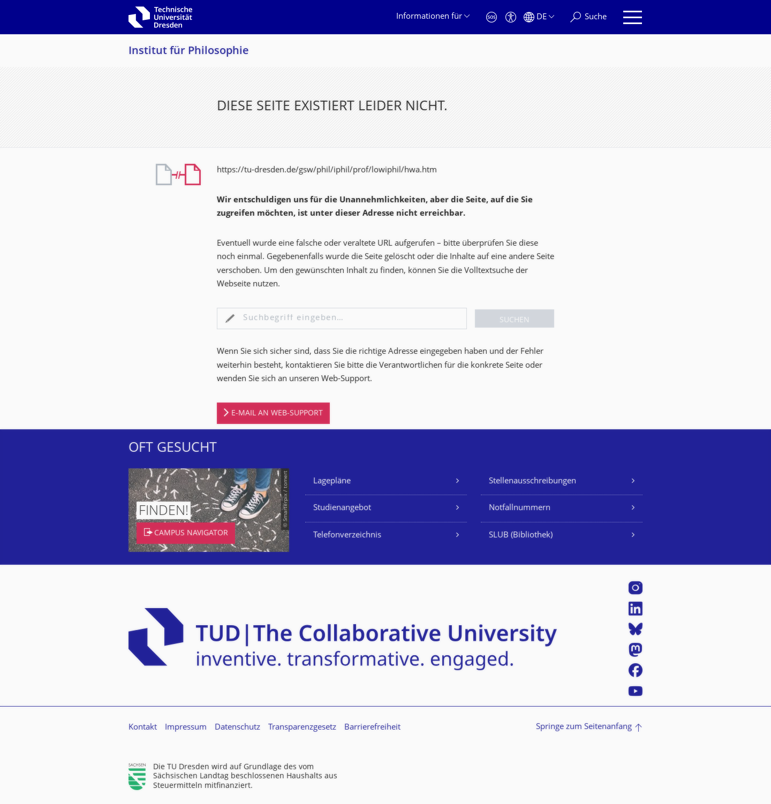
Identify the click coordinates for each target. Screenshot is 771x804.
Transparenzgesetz (302, 728)
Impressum (186, 728)
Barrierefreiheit (372, 728)
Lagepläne (332, 481)
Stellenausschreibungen (532, 481)
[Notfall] (491, 17)
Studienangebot (342, 508)
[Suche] (588, 17)
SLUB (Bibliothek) (521, 536)
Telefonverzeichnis (347, 536)
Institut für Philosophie (188, 52)
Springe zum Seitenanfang (584, 727)
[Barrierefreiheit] (511, 17)
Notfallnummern (519, 508)
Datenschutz (237, 728)
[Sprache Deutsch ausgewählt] (539, 17)
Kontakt (142, 728)
